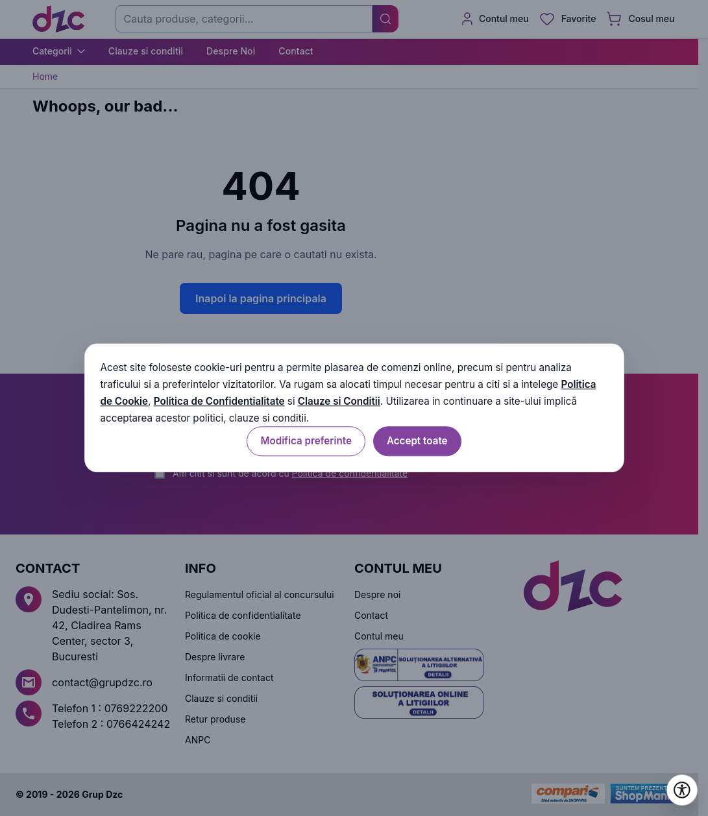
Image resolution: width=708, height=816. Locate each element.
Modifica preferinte (305, 441)
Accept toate (417, 441)
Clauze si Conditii (339, 401)
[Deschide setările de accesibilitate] (682, 790)
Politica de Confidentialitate (219, 401)
